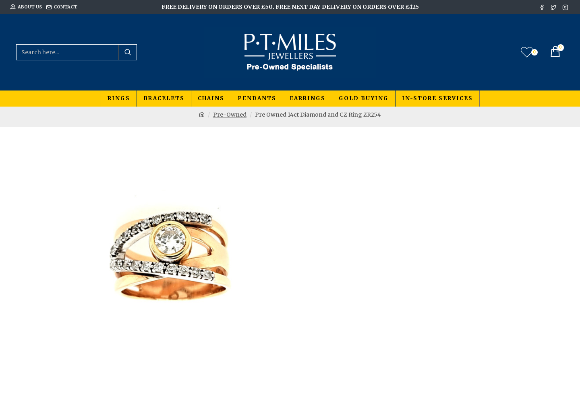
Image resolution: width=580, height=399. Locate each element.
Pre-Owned (229, 114)
